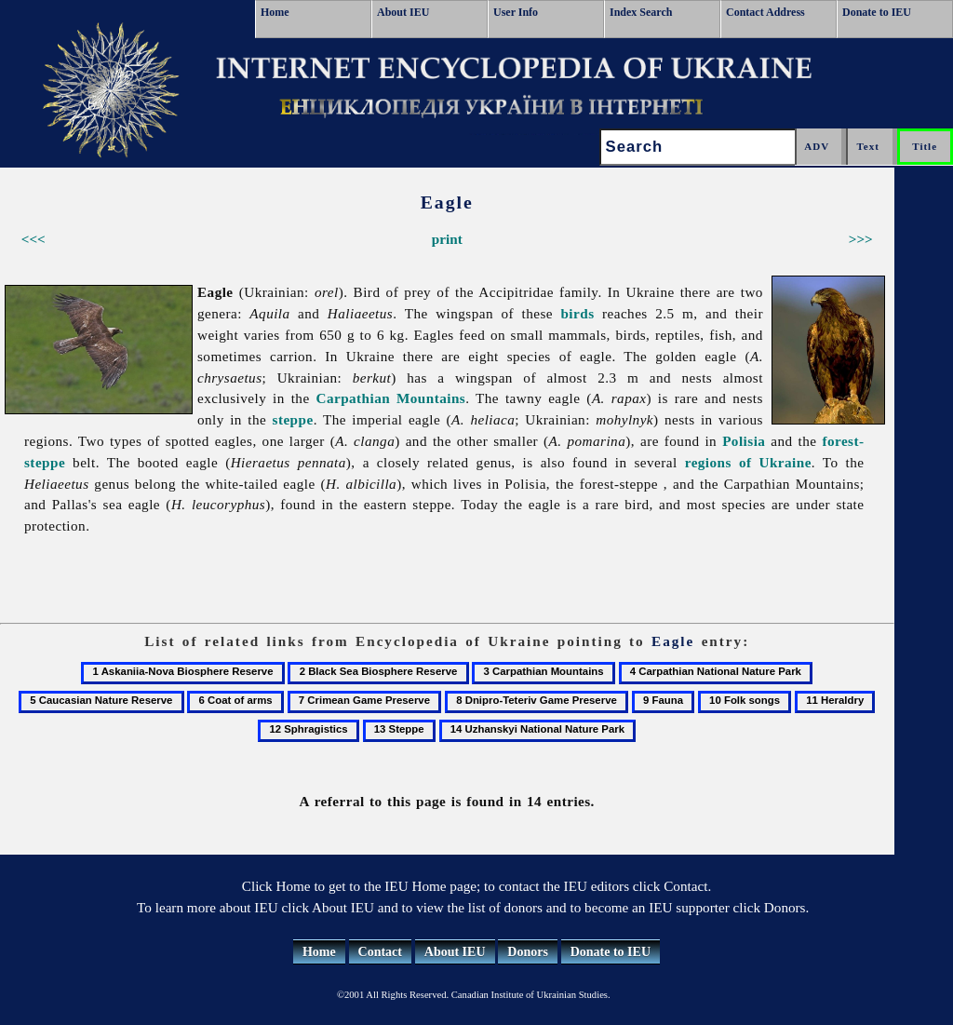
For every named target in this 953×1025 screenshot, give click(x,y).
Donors (527, 952)
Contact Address (765, 12)
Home (275, 12)
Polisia (743, 441)
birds (577, 313)
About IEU (403, 12)
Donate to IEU (876, 12)
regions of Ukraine (748, 462)
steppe (293, 419)
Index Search (641, 12)
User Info (515, 12)
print (447, 239)
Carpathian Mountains (390, 398)
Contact (380, 952)
